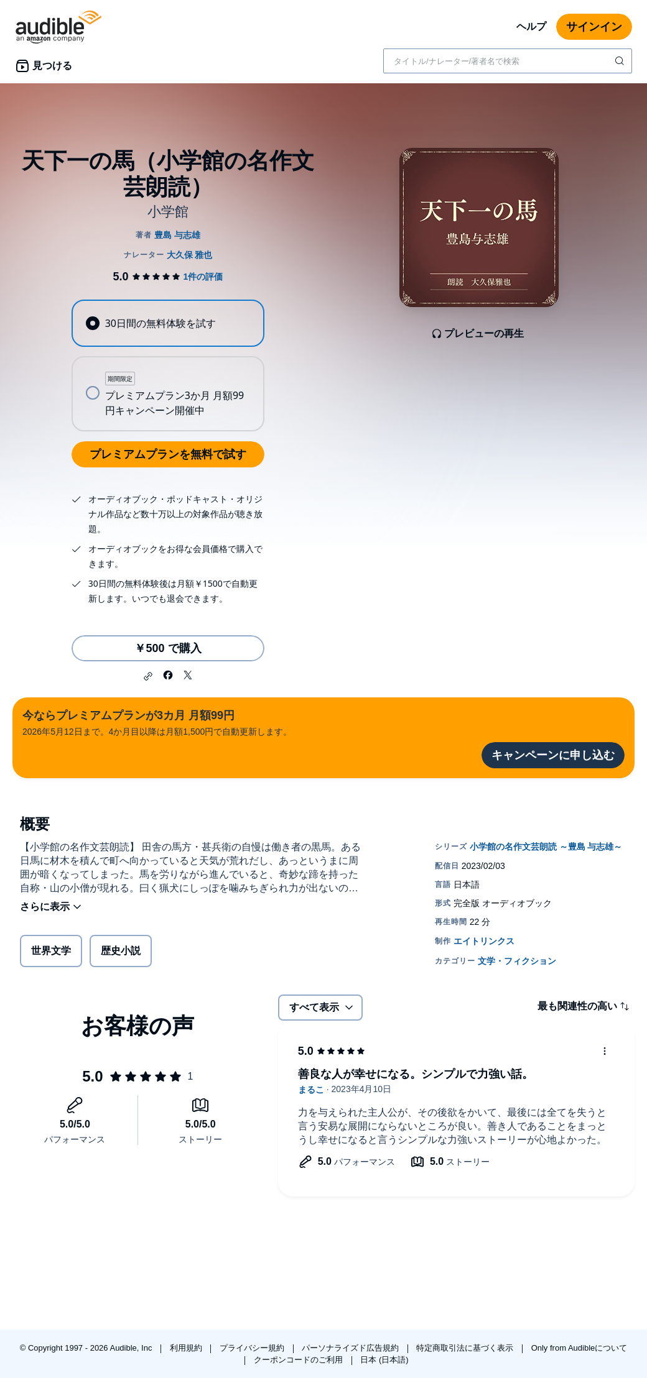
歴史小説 (121, 950)
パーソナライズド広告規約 (351, 1348)
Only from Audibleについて (579, 1348)
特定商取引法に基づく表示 (466, 1348)
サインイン (594, 27)
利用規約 (187, 1348)
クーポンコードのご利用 (299, 1359)
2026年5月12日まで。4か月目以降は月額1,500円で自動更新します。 (157, 722)
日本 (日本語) (384, 1359)
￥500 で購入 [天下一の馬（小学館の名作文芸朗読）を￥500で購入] (167, 648)
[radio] (168, 323)
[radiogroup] (168, 365)
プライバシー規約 (253, 1348)
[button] (148, 676)
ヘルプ (531, 26)
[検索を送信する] (621, 60)
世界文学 (51, 950)
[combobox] (507, 60)
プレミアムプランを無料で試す (168, 454)
